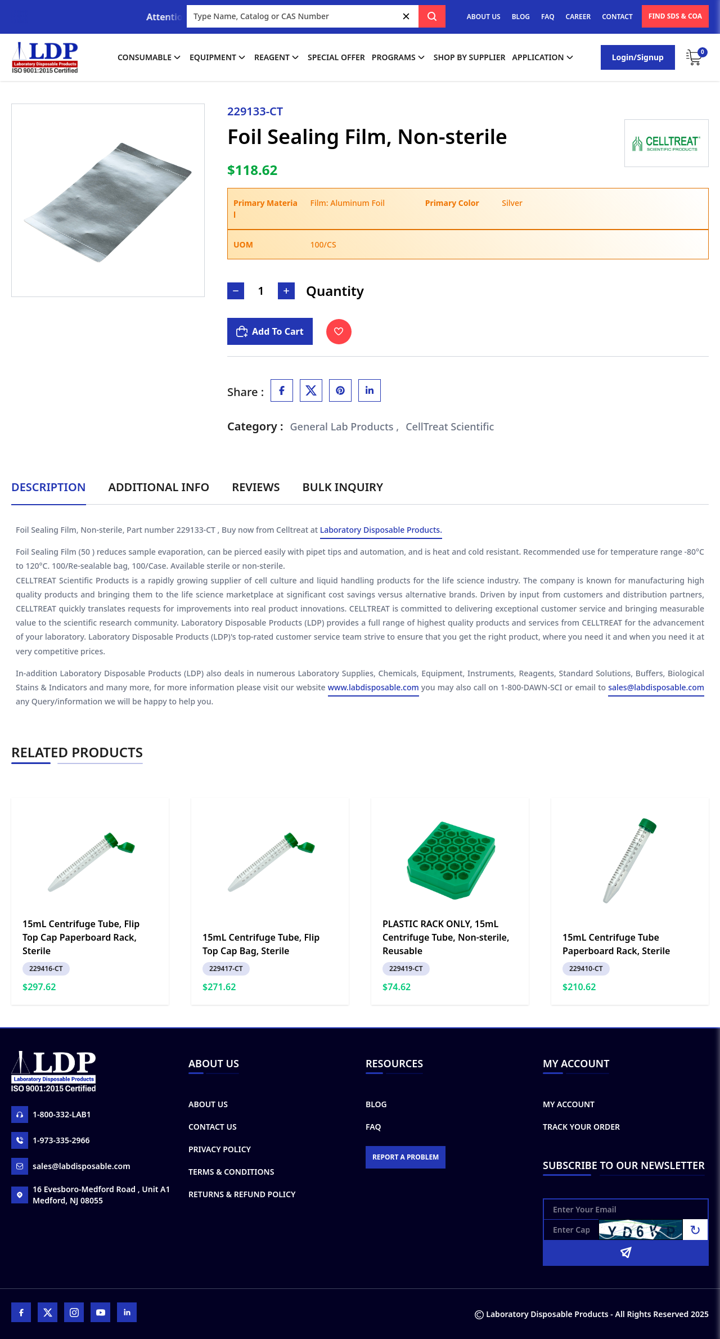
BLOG (521, 16)
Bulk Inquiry (343, 487)
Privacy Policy (219, 1149)
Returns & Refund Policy (241, 1194)
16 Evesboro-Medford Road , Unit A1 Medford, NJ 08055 (90, 1195)
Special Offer (336, 57)
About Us (208, 1104)
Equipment (219, 57)
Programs (399, 57)
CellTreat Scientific (450, 426)
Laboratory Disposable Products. (381, 530)
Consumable (150, 57)
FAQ (547, 16)
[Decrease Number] (235, 290)
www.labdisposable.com (373, 688)
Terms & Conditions (231, 1171)
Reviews (256, 487)
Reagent (277, 57)
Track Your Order (581, 1126)
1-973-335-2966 (50, 1140)
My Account (569, 1104)
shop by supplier (470, 57)
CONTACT (617, 16)
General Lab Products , (344, 426)
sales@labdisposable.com (656, 688)
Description (48, 487)
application (543, 57)
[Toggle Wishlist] (339, 331)
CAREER (578, 16)
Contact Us (212, 1126)
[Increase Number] (286, 290)
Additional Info (159, 487)
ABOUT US (484, 16)
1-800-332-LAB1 (51, 1114)
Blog (376, 1104)
